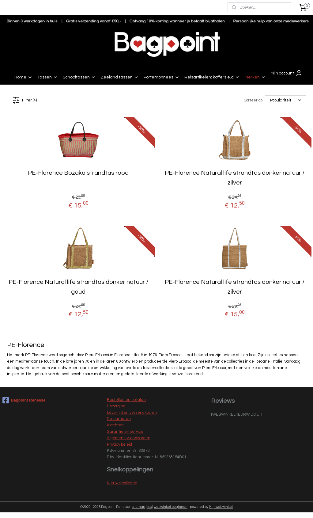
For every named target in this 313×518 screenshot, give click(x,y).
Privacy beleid (119, 444)
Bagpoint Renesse (23, 400)
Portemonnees (161, 77)
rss (149, 506)
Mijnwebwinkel (221, 506)
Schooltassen (79, 77)
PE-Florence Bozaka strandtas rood (78, 173)
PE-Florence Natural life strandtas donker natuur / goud (78, 287)
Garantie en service (125, 431)
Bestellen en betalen (126, 400)
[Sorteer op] (285, 100)
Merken (255, 77)
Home (23, 77)
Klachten (115, 425)
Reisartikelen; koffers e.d (212, 77)
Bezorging (116, 406)
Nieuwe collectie (122, 483)
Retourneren (119, 419)
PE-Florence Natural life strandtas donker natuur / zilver (234, 178)
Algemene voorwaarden (128, 438)
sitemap (138, 506)
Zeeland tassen (120, 77)
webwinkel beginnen (170, 506)
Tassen (47, 77)
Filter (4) (24, 100)
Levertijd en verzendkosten (132, 412)
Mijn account (287, 73)
